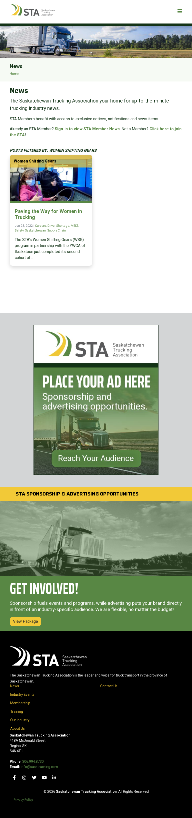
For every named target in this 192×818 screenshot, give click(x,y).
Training (16, 711)
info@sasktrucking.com (39, 767)
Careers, (41, 226)
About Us (17, 728)
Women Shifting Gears (35, 161)
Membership (20, 703)
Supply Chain (56, 230)
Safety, (20, 230)
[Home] (33, 12)
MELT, (75, 226)
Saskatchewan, (36, 230)
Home (14, 74)
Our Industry (20, 720)
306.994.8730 (33, 762)
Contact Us (109, 686)
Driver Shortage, (59, 226)
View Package (25, 621)
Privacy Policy (23, 800)
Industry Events (22, 694)
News (14, 686)
